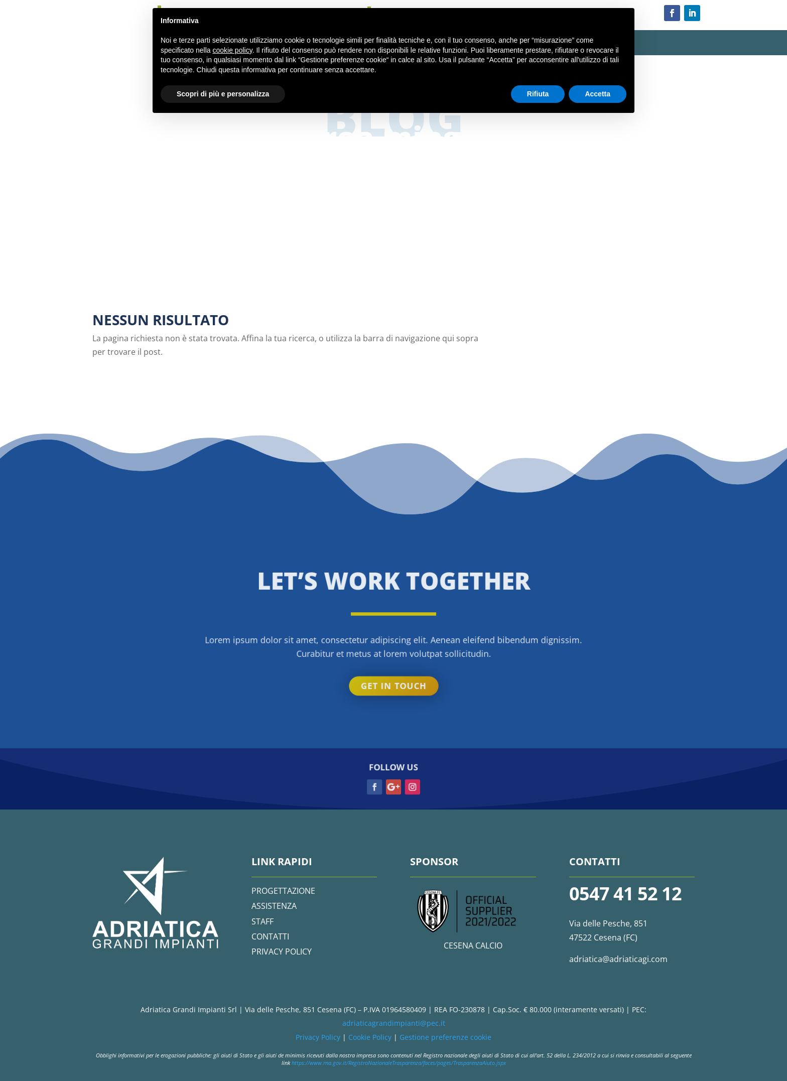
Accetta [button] (597, 94)
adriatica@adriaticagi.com (618, 959)
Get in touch (393, 176)
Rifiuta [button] (538, 94)
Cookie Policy (369, 1037)
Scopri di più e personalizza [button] (223, 94)
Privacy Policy (318, 1037)
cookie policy (232, 50)
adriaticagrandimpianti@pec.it (393, 1023)
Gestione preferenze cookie (445, 1037)
